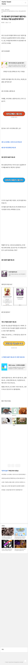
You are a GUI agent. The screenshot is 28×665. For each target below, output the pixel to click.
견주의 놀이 (5, 471)
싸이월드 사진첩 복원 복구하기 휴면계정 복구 (12, 490)
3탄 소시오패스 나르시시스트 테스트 (11, 142)
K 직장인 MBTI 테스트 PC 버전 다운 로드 (13, 357)
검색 (22, 3)
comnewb (21, 662)
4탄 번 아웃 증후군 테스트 (8, 148)
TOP (25, 661)
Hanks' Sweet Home (6, 3)
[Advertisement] (14, 230)
